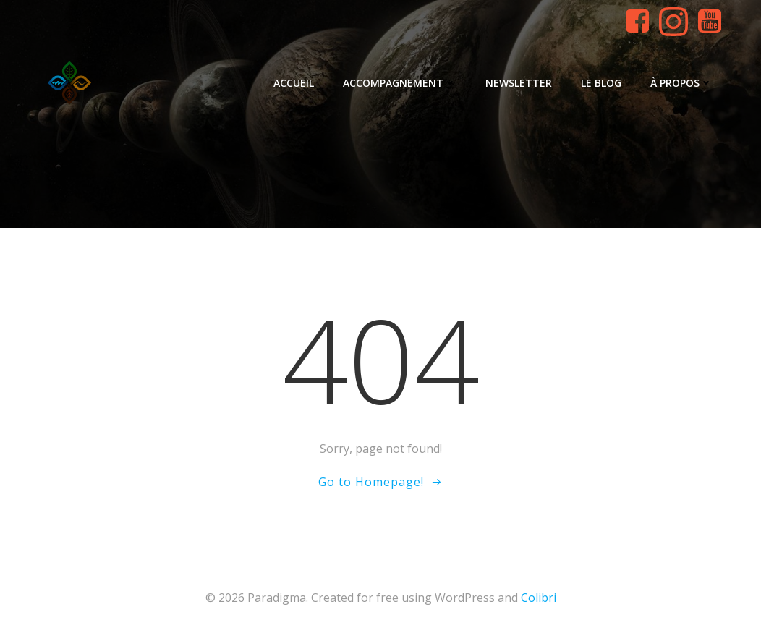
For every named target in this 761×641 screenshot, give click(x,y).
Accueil (294, 83)
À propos (682, 83)
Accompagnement (400, 83)
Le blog (602, 83)
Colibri (538, 598)
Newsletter (519, 83)
